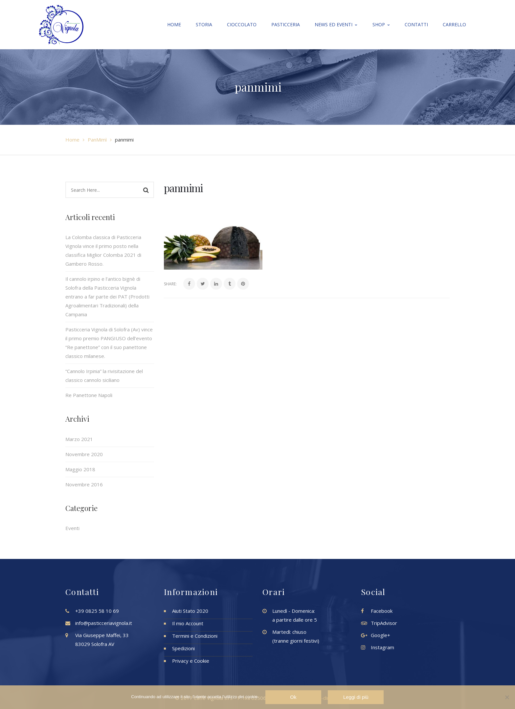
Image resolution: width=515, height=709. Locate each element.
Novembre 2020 (84, 454)
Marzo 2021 (79, 439)
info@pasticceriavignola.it (103, 623)
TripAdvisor (384, 623)
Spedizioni (183, 648)
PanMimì (97, 139)
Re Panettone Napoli (88, 395)
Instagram (382, 647)
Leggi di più (356, 697)
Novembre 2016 (84, 484)
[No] (507, 697)
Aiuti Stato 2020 (190, 611)
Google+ (380, 635)
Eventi (72, 528)
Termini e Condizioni (194, 635)
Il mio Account (187, 623)
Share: (170, 284)
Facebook (381, 611)
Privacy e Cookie (190, 660)
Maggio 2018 (80, 469)
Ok (293, 697)
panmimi (183, 188)
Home (72, 139)
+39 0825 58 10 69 (97, 611)
